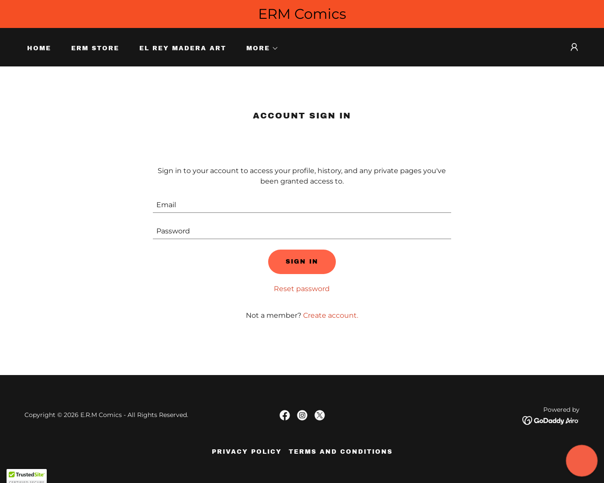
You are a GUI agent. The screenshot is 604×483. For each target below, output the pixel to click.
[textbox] (302, 205)
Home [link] (39, 48)
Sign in (302, 261)
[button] (259, 48)
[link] (284, 415)
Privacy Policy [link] (247, 451)
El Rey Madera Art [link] (182, 48)
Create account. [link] (330, 315)
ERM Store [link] (95, 48)
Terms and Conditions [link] (341, 451)
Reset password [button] (302, 289)
